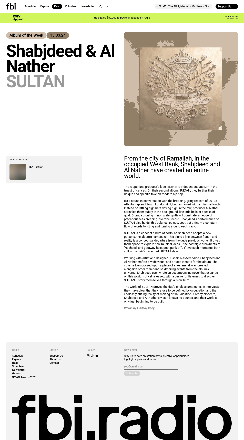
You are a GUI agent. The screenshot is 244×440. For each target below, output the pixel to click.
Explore (44, 6)
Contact (54, 363)
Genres (16, 373)
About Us (55, 359)
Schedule (30, 6)
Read (57, 6)
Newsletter (88, 6)
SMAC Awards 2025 (24, 377)
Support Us (56, 355)
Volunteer (71, 6)
